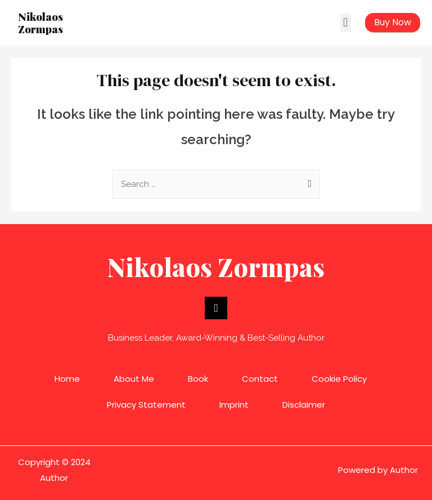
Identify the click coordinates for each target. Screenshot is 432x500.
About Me (134, 379)
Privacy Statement (146, 404)
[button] (345, 23)
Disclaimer (303, 404)
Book (198, 379)
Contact (260, 379)
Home (67, 379)
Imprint (234, 404)
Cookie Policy (339, 379)
